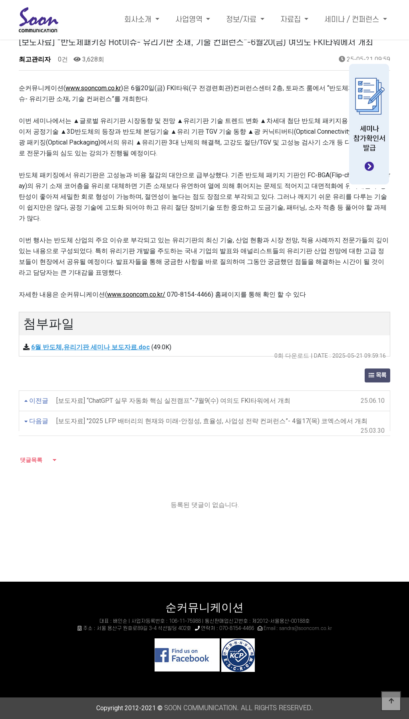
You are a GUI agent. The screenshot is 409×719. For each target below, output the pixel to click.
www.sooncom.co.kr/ (136, 294)
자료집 (291, 20)
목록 (377, 375)
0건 (62, 59)
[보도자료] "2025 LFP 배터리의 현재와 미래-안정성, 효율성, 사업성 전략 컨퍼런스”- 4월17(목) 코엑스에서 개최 (211, 421)
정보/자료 (242, 20)
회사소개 (138, 20)
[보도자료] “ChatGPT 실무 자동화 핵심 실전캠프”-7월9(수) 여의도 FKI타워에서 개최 (173, 400)
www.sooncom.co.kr (93, 88)
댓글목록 (30, 460)
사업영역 (189, 20)
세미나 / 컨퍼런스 (352, 20)
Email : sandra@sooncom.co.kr (298, 628)
